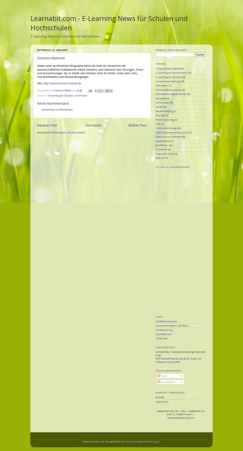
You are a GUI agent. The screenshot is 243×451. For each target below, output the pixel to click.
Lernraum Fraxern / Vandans (172, 325)
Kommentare (166, 382)
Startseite (93, 125)
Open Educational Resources (172, 132)
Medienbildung (164, 111)
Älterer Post (138, 125)
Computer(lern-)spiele (168, 68)
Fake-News (162, 85)
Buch (186, 358)
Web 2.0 (160, 158)
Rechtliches (162, 145)
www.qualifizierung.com (180, 417)
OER (158, 124)
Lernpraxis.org (164, 329)
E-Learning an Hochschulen (171, 72)
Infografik (161, 98)
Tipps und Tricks (165, 153)
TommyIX (130, 441)
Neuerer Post (47, 125)
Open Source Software (169, 136)
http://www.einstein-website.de (62, 83)
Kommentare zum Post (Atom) (68, 132)
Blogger (155, 441)
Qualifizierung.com (166, 321)
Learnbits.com (164, 334)
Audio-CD (196, 358)
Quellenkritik (163, 141)
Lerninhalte (80, 95)
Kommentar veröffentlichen (57, 109)
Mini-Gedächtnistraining (169, 358)
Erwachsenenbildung (168, 81)
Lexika (159, 106)
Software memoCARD (168, 362)
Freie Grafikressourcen (169, 90)
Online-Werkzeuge (166, 128)
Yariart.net (161, 338)
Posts (162, 376)
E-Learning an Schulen (60, 95)
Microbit (160, 115)
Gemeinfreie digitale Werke (171, 94)
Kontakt (160, 397)
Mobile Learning (165, 119)
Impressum (162, 401)
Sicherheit (161, 149)
